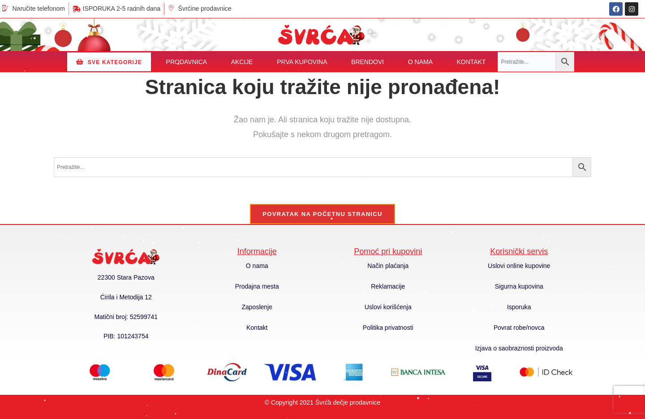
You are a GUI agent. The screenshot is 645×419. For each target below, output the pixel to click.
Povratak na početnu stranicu (322, 214)
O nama (257, 265)
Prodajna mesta (257, 286)
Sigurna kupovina (519, 286)
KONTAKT (471, 61)
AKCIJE (242, 61)
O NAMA (420, 61)
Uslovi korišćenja (388, 307)
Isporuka (519, 307)
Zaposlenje (257, 307)
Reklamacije (388, 286)
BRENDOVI (367, 61)
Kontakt (256, 327)
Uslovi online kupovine (519, 265)
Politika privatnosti (388, 327)
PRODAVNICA (186, 61)
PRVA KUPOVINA (302, 61)
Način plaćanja (387, 265)
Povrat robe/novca (519, 327)
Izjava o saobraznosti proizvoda (519, 348)
